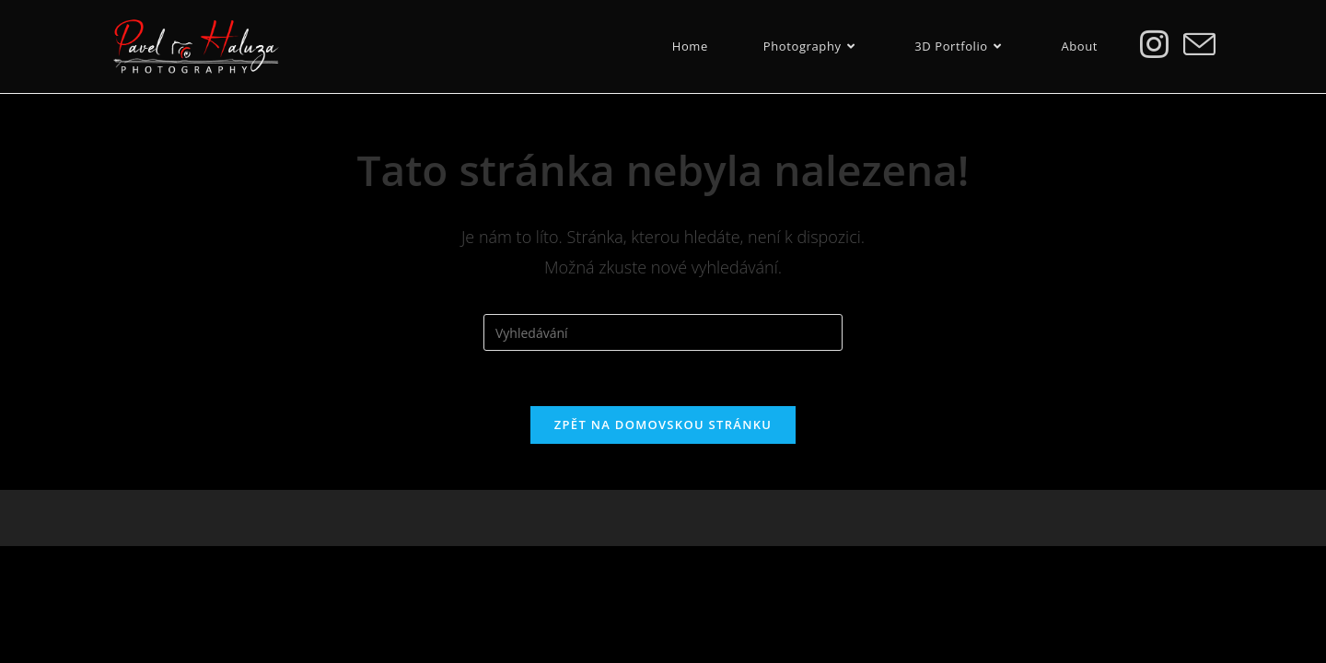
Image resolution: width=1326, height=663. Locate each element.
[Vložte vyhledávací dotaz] (663, 332)
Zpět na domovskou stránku (663, 424)
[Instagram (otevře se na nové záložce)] (1154, 44)
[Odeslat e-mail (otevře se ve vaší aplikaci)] (1199, 45)
